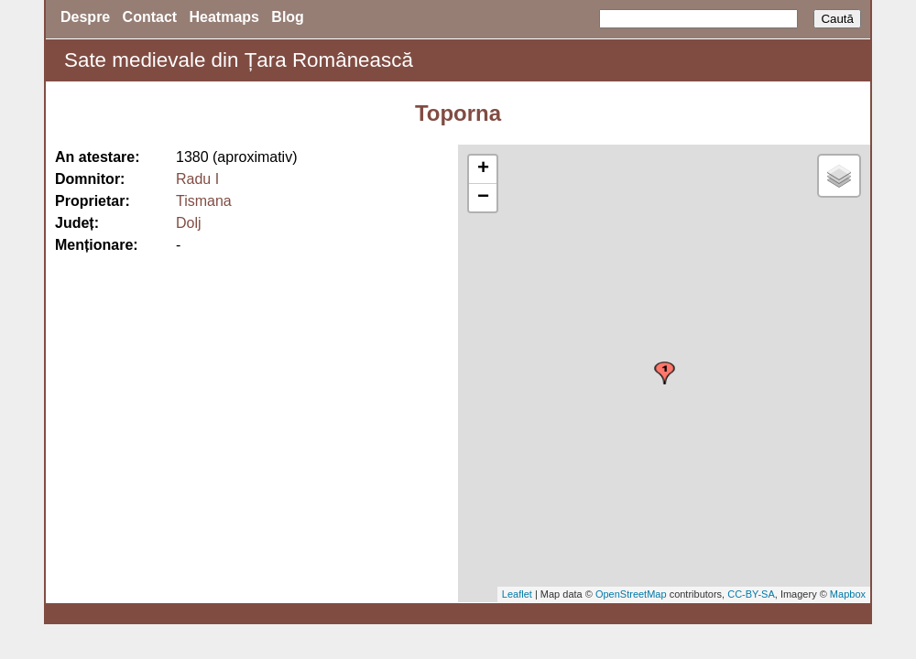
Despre (85, 17)
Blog (287, 17)
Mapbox (848, 594)
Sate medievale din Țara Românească (238, 60)
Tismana (204, 201)
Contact (150, 17)
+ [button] (483, 169)
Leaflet (517, 594)
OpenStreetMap (631, 594)
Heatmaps (224, 17)
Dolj (189, 223)
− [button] (483, 197)
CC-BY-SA (751, 594)
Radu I (197, 179)
